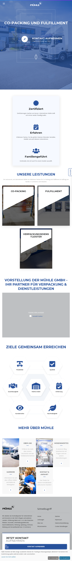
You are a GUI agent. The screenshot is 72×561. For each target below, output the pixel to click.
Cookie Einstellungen (61, 526)
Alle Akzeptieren (64, 558)
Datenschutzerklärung (61, 523)
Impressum (58, 520)
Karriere (57, 516)
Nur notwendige (53, 558)
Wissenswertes (41, 526)
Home (39, 516)
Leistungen (40, 520)
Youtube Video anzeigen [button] (36, 312)
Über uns (40, 523)
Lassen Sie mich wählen (8, 557)
